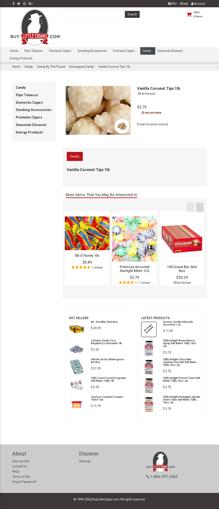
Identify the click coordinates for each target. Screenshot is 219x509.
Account (198, 3)
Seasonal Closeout (170, 51)
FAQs (15, 471)
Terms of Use (21, 476)
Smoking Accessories (92, 51)
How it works (20, 461)
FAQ (172, 3)
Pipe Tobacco (34, 51)
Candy (146, 51)
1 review (97, 267)
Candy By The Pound (51, 66)
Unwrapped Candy (81, 66)
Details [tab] (74, 156)
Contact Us (19, 466)
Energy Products (21, 58)
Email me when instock (152, 124)
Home (14, 51)
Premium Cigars (124, 51)
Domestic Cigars (60, 51)
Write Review (146, 93)
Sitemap (85, 461)
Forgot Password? (24, 481)
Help (184, 3)
